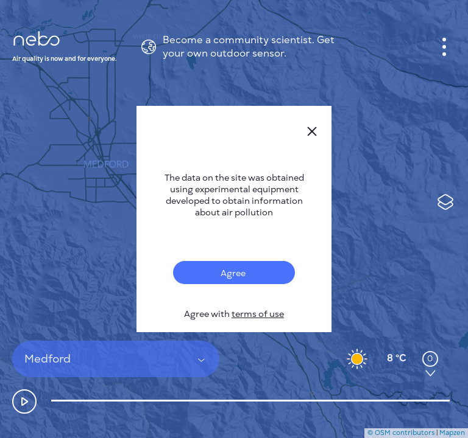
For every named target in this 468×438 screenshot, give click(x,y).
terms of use (258, 314)
